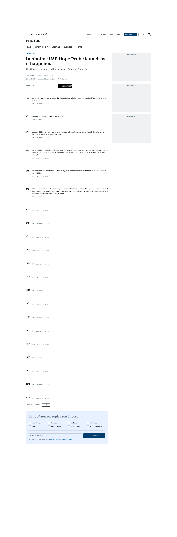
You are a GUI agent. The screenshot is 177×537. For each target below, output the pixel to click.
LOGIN (142, 34)
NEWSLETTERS (130, 34)
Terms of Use (67, 439)
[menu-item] (28, 47)
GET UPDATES (94, 435)
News (34, 53)
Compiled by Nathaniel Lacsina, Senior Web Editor (46, 79)
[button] (27, 34)
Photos (28, 53)
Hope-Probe (46, 405)
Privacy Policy (55, 439)
